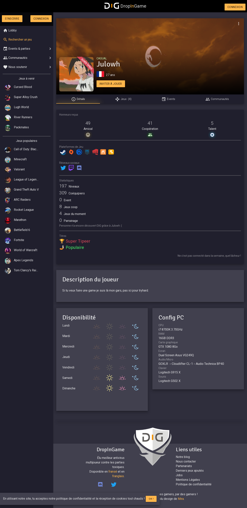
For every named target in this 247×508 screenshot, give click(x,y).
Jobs (179, 475)
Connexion (235, 7)
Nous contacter (186, 461)
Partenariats (184, 466)
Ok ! (151, 498)
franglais (118, 476)
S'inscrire (12, 18)
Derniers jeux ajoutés (190, 470)
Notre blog (183, 457)
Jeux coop (68, 207)
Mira (181, 499)
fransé (112, 471)
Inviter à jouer (111, 83)
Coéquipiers (72, 193)
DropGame (125, 6)
